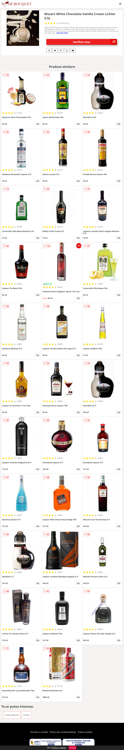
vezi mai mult (62, 33)
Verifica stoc (95, 42)
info (37, 124)
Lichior (26, 715)
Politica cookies (85, 732)
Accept (72, 747)
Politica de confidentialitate (63, 732)
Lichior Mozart (12, 715)
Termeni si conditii (39, 732)
